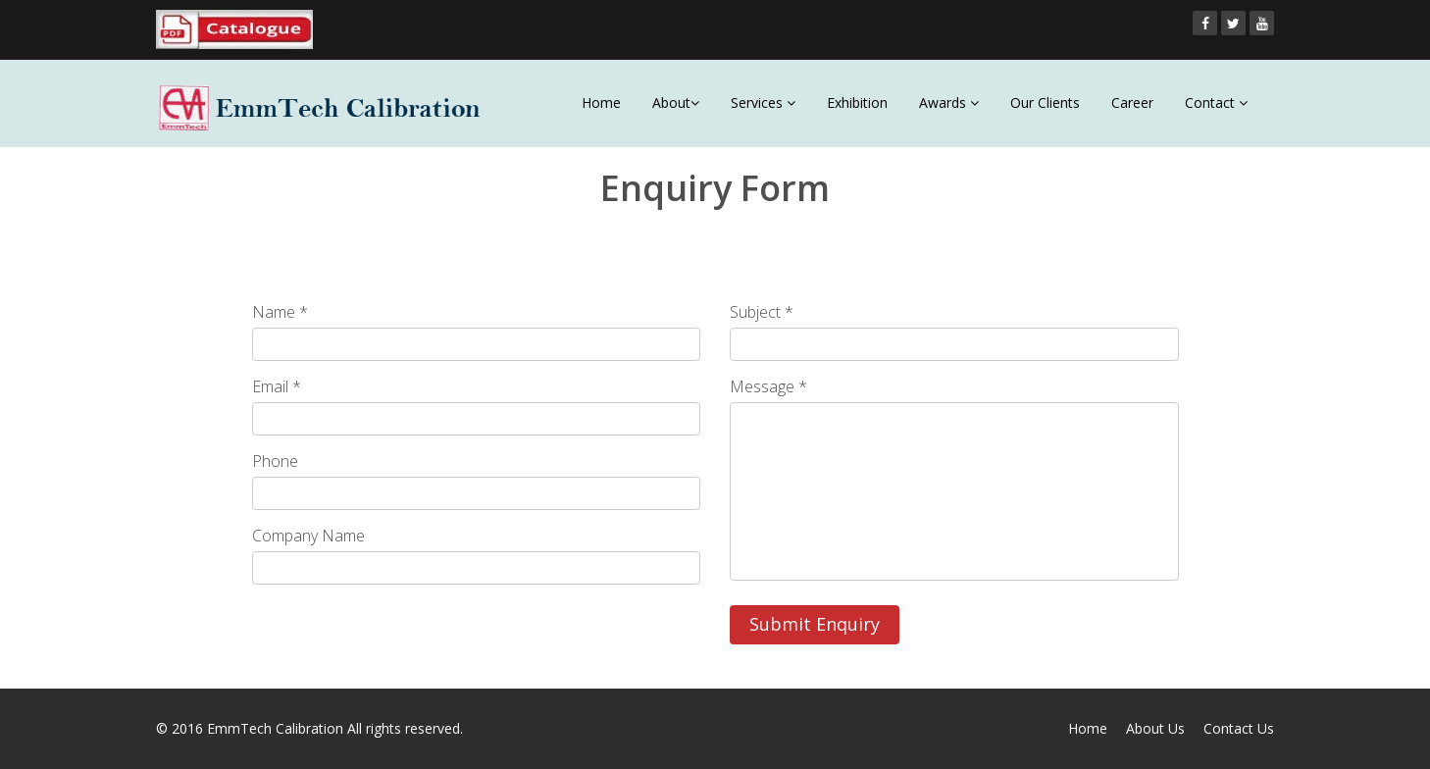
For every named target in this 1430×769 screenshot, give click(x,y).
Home (601, 102)
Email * (276, 386)
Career (1132, 102)
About (675, 102)
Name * (280, 312)
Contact (1216, 102)
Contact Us (1238, 728)
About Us (1155, 728)
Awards (949, 102)
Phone (275, 461)
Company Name (308, 535)
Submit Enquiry (814, 624)
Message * (768, 386)
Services (763, 102)
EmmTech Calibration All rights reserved (333, 728)
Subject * (761, 312)
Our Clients (1045, 102)
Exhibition (857, 102)
